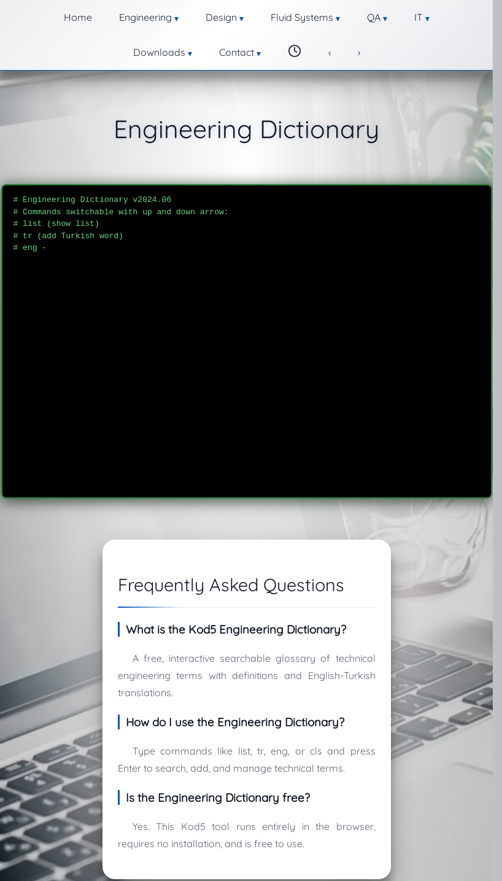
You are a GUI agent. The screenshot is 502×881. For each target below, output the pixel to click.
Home (35, 15)
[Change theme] (464, 14)
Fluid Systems (217, 15)
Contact (419, 15)
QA (275, 15)
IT (308, 15)
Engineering (89, 15)
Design (151, 15)
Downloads (357, 15)
